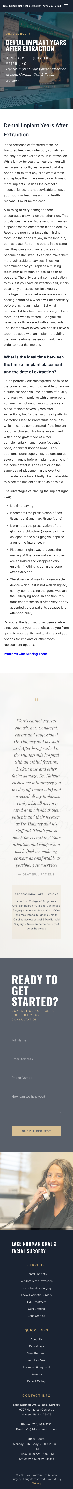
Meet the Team (36, 1353)
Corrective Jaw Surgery (36, 1288)
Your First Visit (36, 1360)
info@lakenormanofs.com (41, 1429)
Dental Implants (37, 1274)
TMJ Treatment (36, 1302)
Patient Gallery (36, 1381)
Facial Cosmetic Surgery (36, 1294)
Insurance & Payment (36, 1367)
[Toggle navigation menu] (66, 5)
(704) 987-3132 (51, 5)
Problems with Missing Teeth (25, 654)
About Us (36, 1339)
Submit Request (36, 1132)
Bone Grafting (36, 1315)
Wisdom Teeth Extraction (37, 1281)
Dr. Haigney (36, 1346)
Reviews (36, 1374)
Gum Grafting (36, 1308)
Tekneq (36, 1483)
